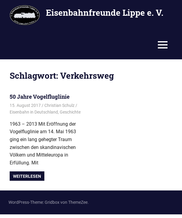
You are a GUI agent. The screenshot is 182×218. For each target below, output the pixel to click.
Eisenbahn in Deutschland (34, 112)
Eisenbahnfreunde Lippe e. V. (104, 12)
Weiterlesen (27, 176)
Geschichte (70, 112)
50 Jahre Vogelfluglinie (39, 96)
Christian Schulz (59, 105)
